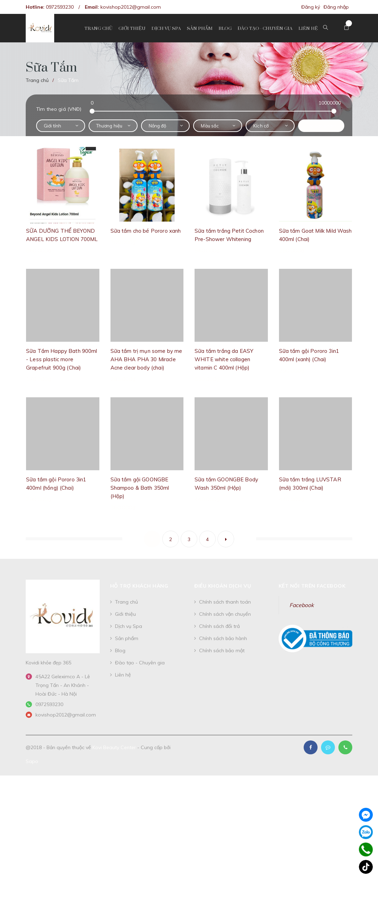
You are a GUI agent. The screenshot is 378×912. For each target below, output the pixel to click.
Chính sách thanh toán (225, 602)
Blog (120, 650)
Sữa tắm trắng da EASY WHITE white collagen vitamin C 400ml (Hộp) (224, 359)
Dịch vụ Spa (128, 626)
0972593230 (60, 7)
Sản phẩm (126, 638)
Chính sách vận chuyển (225, 614)
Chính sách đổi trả (219, 626)
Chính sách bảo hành (223, 638)
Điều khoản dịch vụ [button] (222, 586)
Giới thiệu (125, 614)
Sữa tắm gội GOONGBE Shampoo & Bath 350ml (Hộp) (139, 487)
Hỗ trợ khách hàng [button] (139, 586)
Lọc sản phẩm (321, 125)
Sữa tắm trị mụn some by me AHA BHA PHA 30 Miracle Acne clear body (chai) (146, 359)
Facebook (301, 605)
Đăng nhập (336, 7)
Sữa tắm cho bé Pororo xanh (145, 230)
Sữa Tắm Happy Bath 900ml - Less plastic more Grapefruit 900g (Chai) (61, 359)
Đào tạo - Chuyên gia (140, 663)
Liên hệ (123, 675)
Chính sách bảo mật (222, 650)
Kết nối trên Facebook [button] (312, 586)
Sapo (32, 761)
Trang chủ (126, 602)
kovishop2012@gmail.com (130, 7)
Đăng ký (310, 7)
